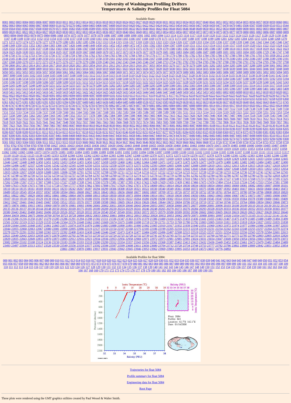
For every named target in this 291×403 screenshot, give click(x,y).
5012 (59, 68)
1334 (206, 42)
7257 (5, 115)
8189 (206, 128)
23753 (202, 245)
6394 (65, 102)
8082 (179, 125)
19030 (178, 195)
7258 (12, 115)
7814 (232, 122)
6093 (65, 95)
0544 (286, 25)
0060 (279, 22)
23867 (72, 249)
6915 (219, 105)
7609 (246, 118)
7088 (166, 108)
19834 (260, 202)
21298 (88, 218)
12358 (63, 155)
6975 (39, 108)
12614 (243, 165)
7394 (125, 115)
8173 (125, 128)
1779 (172, 55)
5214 (99, 82)
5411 (12, 92)
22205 (170, 228)
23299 (104, 242)
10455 (152, 145)
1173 (178, 38)
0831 (72, 32)
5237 (246, 82)
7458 (219, 115)
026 (140, 260)
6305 (112, 98)
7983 (52, 125)
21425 (178, 218)
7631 (32, 122)
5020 (112, 68)
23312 (113, 242)
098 (228, 263)
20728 (72, 215)
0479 (232, 25)
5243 (286, 82)
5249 (39, 85)
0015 (92, 22)
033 (176, 260)
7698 (172, 122)
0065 (25, 25)
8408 (72, 135)
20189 (96, 208)
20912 (129, 215)
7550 (12, 118)
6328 (166, 98)
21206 (15, 218)
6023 (12, 95)
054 (286, 260)
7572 (92, 118)
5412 (19, 92)
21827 (260, 222)
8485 (219, 135)
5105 (52, 75)
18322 (145, 188)
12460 (121, 162)
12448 (23, 162)
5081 (192, 72)
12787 (235, 175)
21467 (227, 218)
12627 (64, 168)
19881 (23, 205)
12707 (96, 172)
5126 (178, 75)
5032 (186, 68)
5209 (65, 82)
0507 (252, 25)
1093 (154, 35)
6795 (105, 105)
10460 (177, 145)
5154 (25, 78)
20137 (23, 208)
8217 (79, 132)
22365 (47, 232)
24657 (211, 249)
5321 (12, 88)
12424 (211, 158)
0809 (5, 32)
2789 (232, 62)
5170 (132, 78)
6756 (72, 105)
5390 (206, 88)
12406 (80, 158)
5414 (32, 92)
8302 (199, 132)
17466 (194, 182)
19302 (170, 198)
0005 (32, 22)
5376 (132, 88)
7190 (172, 112)
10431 (62, 145)
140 (155, 267)
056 (10, 263)
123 (72, 267)
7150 (286, 108)
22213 (186, 228)
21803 (202, 222)
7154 (25, 112)
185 (179, 270)
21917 (170, 225)
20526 (64, 212)
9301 (5, 142)
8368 (219, 132)
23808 (243, 245)
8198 (246, 128)
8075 (166, 125)
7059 (65, 108)
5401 (266, 88)
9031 (112, 138)
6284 (52, 98)
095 (213, 263)
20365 (276, 208)
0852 (152, 32)
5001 (272, 65)
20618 (227, 212)
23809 (251, 245)
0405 (92, 25)
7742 (199, 122)
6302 (92, 98)
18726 (178, 192)
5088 (239, 72)
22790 (251, 235)
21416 (170, 218)
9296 (279, 138)
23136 (47, 242)
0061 (286, 22)
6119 (152, 95)
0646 (186, 28)
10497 (275, 145)
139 (150, 267)
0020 (119, 22)
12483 (251, 162)
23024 (194, 239)
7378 (92, 115)
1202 (231, 38)
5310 (239, 85)
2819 (65, 65)
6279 (19, 98)
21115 (260, 215)
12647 (227, 168)
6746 (5, 105)
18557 (39, 192)
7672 (139, 122)
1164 (118, 38)
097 (223, 263)
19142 (55, 198)
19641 (153, 202)
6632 (199, 102)
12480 (227, 162)
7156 (39, 112)
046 (244, 260)
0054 (239, 22)
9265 (219, 138)
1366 (59, 45)
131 (108, 267)
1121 (219, 35)
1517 (232, 45)
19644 (162, 202)
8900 (72, 138)
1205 (251, 38)
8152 (59, 128)
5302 (186, 85)
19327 (194, 198)
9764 (27, 145)
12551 (96, 165)
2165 (139, 58)
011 (62, 260)
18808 (268, 192)
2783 (192, 62)
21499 (284, 218)
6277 (5, 98)
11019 (227, 148)
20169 (72, 208)
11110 (254, 152)
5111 (86, 75)
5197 (19, 82)
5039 (232, 68)
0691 (252, 28)
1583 (192, 48)
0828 (52, 32)
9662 (192, 142)
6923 (272, 105)
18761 (219, 192)
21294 (80, 218)
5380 (152, 88)
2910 (99, 65)
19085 (268, 195)
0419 (125, 25)
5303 (192, 85)
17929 (121, 185)
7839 (252, 122)
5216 (112, 82)
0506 (246, 25)
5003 (286, 65)
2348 (159, 62)
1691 (226, 52)
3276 (172, 65)
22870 (47, 239)
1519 (246, 45)
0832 (79, 32)
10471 (218, 145)
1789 (239, 55)
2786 (212, 62)
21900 (137, 225)
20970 (186, 215)
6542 (159, 102)
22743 (162, 235)
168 (91, 270)
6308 (132, 98)
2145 (12, 58)
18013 (162, 185)
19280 (145, 198)
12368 (136, 155)
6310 (145, 98)
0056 (252, 22)
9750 (246, 142)
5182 (212, 78)
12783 (202, 175)
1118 (199, 35)
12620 (6, 168)
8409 (79, 135)
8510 (272, 135)
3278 (186, 65)
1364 (45, 45)
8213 (52, 132)
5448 (172, 92)
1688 (212, 52)
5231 (206, 82)
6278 (12, 98)
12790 (251, 175)
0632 (132, 28)
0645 (179, 28)
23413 (186, 242)
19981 (72, 205)
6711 (279, 102)
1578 (159, 48)
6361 (5, 102)
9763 (20, 145)
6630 (186, 102)
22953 (113, 239)
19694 (178, 202)
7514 (246, 115)
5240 (266, 82)
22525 (202, 232)
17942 (129, 185)
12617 (268, 165)
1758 (65, 55)
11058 (283, 148)
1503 (159, 45)
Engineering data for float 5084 (145, 382)
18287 (88, 188)
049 (260, 260)
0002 (12, 22)
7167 (99, 112)
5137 (245, 75)
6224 (225, 95)
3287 (246, 65)
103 (254, 263)
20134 (284, 205)
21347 (121, 218)
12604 (162, 165)
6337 (199, 98)
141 (160, 267)
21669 (104, 222)
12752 (47, 175)
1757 (59, 55)
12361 (79, 155)
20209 (104, 208)
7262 (32, 115)
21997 (276, 225)
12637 (145, 168)
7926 (19, 125)
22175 (137, 228)
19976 (64, 205)
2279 (85, 62)
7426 (192, 115)
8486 (226, 135)
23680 (153, 245)
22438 (88, 232)
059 (26, 263)
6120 (159, 95)
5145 (12, 78)
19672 (170, 202)
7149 (279, 108)
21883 (104, 225)
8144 (25, 128)
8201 (266, 128)
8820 (25, 138)
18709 (162, 192)
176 (132, 270)
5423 (92, 92)
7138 (252, 108)
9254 (186, 138)
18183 (47, 188)
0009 (52, 22)
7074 (92, 108)
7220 (232, 112)
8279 (172, 132)
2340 (105, 62)
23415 (194, 242)
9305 (32, 142)
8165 (92, 128)
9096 (152, 138)
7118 (239, 108)
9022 (105, 138)
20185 (88, 208)
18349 (170, 188)
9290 (252, 138)
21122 (268, 215)
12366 (120, 155)
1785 (212, 55)
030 (161, 260)
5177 (179, 78)
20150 (55, 208)
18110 (6, 188)
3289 (259, 65)
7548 (5, 118)
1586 (212, 48)
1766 (119, 55)
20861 (113, 215)
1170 (158, 38)
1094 (160, 35)
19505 (55, 202)
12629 (80, 168)
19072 (243, 195)
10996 (138, 148)
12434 (268, 158)
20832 (88, 215)
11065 (21, 152)
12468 (153, 162)
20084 (202, 205)
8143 (19, 128)
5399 (252, 88)
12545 (72, 165)
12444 (276, 158)
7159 (59, 112)
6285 (59, 98)
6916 (226, 105)
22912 (72, 239)
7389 (119, 115)
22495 (153, 232)
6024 (19, 95)
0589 (92, 28)
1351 (25, 45)
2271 (32, 62)
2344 (132, 62)
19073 (251, 195)
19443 (31, 202)
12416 (153, 158)
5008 (32, 68)
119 (51, 267)
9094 (139, 138)
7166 (92, 112)
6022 (5, 95)
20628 (268, 212)
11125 (31, 155)
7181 (112, 112)
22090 (64, 228)
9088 (119, 138)
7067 (79, 108)
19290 (153, 198)
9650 (152, 142)
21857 (39, 225)
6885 (179, 105)
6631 (192, 102)
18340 (161, 188)
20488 (31, 212)
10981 (24, 148)
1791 (252, 55)
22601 (276, 232)
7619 (12, 122)
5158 (52, 78)
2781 (179, 62)
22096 (80, 228)
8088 (199, 125)
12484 (260, 162)
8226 (99, 132)
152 (217, 267)
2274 (52, 62)
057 (15, 263)
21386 (153, 218)
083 (150, 263)
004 (26, 260)
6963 (5, 108)
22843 (23, 239)
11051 (243, 148)
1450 (99, 45)
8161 (65, 128)
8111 (219, 125)
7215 (212, 112)
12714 (137, 172)
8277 (166, 132)
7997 (59, 125)
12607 (186, 165)
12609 (202, 165)
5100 (19, 75)
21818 (243, 222)
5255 (72, 85)
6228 (252, 95)
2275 (59, 62)
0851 (145, 32)
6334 (179, 98)
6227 (246, 95)
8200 (259, 128)
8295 (192, 132)
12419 (178, 158)
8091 (206, 125)
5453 (206, 92)
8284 (186, 132)
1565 (72, 48)
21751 (162, 222)
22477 (137, 232)
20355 (260, 208)
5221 (139, 82)
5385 (179, 88)
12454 (72, 162)
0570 (52, 28)
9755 (266, 142)
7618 (5, 122)
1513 (206, 45)
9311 (45, 142)
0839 (119, 32)
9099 (159, 138)
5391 (212, 88)
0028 (145, 22)
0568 (39, 28)
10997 (146, 148)
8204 (279, 128)
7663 (105, 122)
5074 (145, 72)
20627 (260, 212)
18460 (268, 188)
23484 (276, 242)
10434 (79, 145)
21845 (23, 225)
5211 (78, 82)
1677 (145, 52)
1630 (25, 52)
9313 (59, 142)
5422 (85, 92)
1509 (179, 45)
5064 (85, 72)
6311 (152, 98)
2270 (25, 62)
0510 (272, 25)
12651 (260, 168)
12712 (129, 172)
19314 (178, 198)
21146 (6, 218)
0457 (199, 25)
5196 (12, 82)
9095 (145, 138)
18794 (251, 192)
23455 (235, 242)
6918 (239, 105)
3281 (206, 65)
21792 (194, 222)
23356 (145, 242)
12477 (202, 162)
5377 (139, 88)
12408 (96, 158)
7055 (59, 108)
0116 (59, 25)
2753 (166, 62)
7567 (72, 118)
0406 (99, 25)
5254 (65, 85)
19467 (47, 202)
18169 (39, 188)
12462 (137, 162)
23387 (170, 242)
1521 (259, 45)
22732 (137, 235)
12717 (153, 172)
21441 (202, 218)
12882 (121, 178)
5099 (12, 75)
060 (31, 263)
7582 (119, 118)
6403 (99, 102)
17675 (31, 185)
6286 (65, 98)
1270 (284, 38)
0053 (232, 22)
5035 (206, 68)
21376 (137, 218)
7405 (152, 115)
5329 (65, 88)
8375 (246, 132)
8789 (5, 138)
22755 (194, 235)
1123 (232, 35)
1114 (173, 35)
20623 (251, 212)
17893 (96, 185)
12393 (15, 158)
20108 (235, 205)
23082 (6, 242)
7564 (65, 118)
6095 (79, 95)
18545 (23, 192)
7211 (185, 112)
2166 (145, 58)
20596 (194, 212)
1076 (80, 35)
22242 (227, 228)
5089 (246, 72)
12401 (55, 158)
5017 (92, 68)
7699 (179, 122)
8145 (32, 128)
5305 (206, 85)
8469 (159, 135)
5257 (79, 85)
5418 (59, 92)
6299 (72, 98)
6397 (79, 102)
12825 (47, 178)
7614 (279, 118)
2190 (279, 58)
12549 (80, 165)
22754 (186, 235)
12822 (23, 178)
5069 (119, 72)
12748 (15, 175)
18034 (194, 185)
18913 (96, 195)
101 (244, 263)
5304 (199, 85)
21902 (145, 225)
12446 (6, 162)
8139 (5, 128)
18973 (129, 195)
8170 (112, 128)
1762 (92, 55)
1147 (7, 38)
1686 (199, 52)
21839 (6, 225)
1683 (179, 52)
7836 (246, 122)
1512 (199, 45)
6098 (99, 95)
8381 (266, 132)
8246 (125, 132)
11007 (178, 148)
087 (171, 263)
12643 (194, 168)
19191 (96, 198)
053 (280, 260)
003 (21, 260)
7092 (186, 108)
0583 (79, 28)
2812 (19, 65)
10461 (185, 145)
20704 (56, 215)
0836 (105, 32)
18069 (235, 185)
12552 (104, 165)
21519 (23, 222)
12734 (235, 172)
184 (174, 270)
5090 (252, 72)
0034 (186, 22)
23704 (162, 245)
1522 (266, 45)
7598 (186, 118)
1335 (212, 42)
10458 (169, 145)
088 (176, 263)
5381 (159, 88)
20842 (105, 215)
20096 (219, 205)
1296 (92, 42)
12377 (202, 155)
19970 (56, 205)
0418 (119, 25)
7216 (219, 112)
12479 (219, 162)
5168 (119, 78)
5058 (52, 72)
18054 (211, 185)
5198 (25, 82)
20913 (137, 215)
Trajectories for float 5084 (145, 369)
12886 (153, 178)
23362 (153, 242)
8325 (206, 132)
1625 (12, 52)
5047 (272, 68)
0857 (186, 32)
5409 (286, 88)
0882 (259, 32)
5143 (285, 75)
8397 (52, 135)
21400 (161, 218)
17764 (64, 185)
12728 (202, 172)
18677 (137, 192)
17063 (194, 178)
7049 (52, 108)
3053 (152, 65)
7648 (65, 122)
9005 (79, 138)
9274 (232, 138)
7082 (132, 108)
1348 (5, 45)
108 (280, 263)
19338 (202, 198)
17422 (145, 182)
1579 (166, 48)
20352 (251, 208)
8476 (179, 135)
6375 (19, 102)
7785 (212, 122)
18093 (260, 185)
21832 (268, 222)
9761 (7, 145)
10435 (87, 145)
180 (153, 270)
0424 (159, 25)
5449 (179, 92)
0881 (252, 32)
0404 (85, 25)
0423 (152, 25)
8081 (172, 125)
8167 (105, 128)
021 (114, 260)
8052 (132, 125)
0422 (145, 25)
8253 (145, 132)
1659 (79, 52)
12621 (15, 168)
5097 (6, 75)
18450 (259, 188)
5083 (206, 72)
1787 (226, 55)
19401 (276, 198)
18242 (72, 188)
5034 (199, 68)
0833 (85, 32)
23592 (96, 245)
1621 (272, 48)
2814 (32, 65)
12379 (218, 155)
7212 (192, 112)
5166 (105, 78)
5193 (279, 78)
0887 (272, 32)
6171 (165, 95)
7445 (206, 115)
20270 (170, 208)
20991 (211, 215)
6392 (52, 102)
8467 (152, 135)
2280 (92, 62)
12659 (39, 172)
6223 (219, 95)
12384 (259, 155)
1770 (145, 55)
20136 (15, 208)
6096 (86, 95)
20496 (47, 212)
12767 (96, 175)
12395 (23, 158)
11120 (15, 155)
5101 (26, 75)
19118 (23, 198)
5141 (272, 75)
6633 (206, 102)
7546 (279, 115)
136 (134, 267)
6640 (246, 102)
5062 (72, 72)
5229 (192, 82)
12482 (243, 162)
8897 (52, 138)
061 (36, 263)
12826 (55, 178)
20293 (202, 208)
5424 (99, 92)
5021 (119, 68)
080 (135, 263)
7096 (199, 108)
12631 (96, 168)
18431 (251, 188)
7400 (139, 115)
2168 (159, 58)
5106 (59, 75)
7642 (52, 122)
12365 (112, 155)
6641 (252, 102)
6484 (119, 102)
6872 (119, 105)
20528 (80, 212)
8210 (32, 132)
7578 (112, 118)
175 (127, 270)
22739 (145, 235)
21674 (113, 222)
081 (140, 263)
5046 (266, 68)
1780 (179, 55)
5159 (59, 78)
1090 (134, 35)
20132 (276, 205)
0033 (179, 22)
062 (41, 263)
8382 (272, 132)
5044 (252, 68)
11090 (110, 152)
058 (21, 263)
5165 (99, 78)
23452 (227, 242)
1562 (52, 48)
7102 (212, 108)
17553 (260, 182)
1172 (171, 38)
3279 (192, 65)
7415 (172, 115)
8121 (232, 125)
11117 (285, 152)
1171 (164, 38)
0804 (272, 28)
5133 (218, 75)
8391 (19, 135)
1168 (145, 38)
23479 (260, 242)
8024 (99, 125)
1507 (172, 45)
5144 (5, 78)
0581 (65, 28)
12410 (113, 158)
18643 (104, 192)
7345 (59, 115)
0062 (5, 25)
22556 (243, 232)
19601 (113, 202)
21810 (219, 222)
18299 (104, 188)
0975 (40, 35)
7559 (52, 118)
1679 (159, 52)
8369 (226, 132)
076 (114, 263)
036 (192, 260)
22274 (284, 228)
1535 (25, 48)
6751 (39, 105)
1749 (5, 55)
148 (197, 267)
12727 (194, 172)
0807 (286, 28)
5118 (125, 75)
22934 (96, 239)
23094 (15, 242)
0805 (279, 28)
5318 (279, 85)
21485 (251, 218)
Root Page (145, 388)
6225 (232, 95)
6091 (52, 95)
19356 (227, 198)
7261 (25, 115)
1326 (179, 42)
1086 (107, 35)
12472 (170, 162)
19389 (259, 198)
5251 (52, 85)
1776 (152, 55)
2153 (65, 58)
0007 (45, 22)
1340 (246, 42)
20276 (186, 208)
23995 (178, 249)
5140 (265, 75)
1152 (40, 38)
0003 (19, 22)
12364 (104, 155)
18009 (153, 185)
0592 (105, 28)
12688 (47, 172)
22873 (55, 239)
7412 (166, 115)
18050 (202, 185)
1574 (132, 48)
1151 (33, 38)
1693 (239, 52)
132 (114, 267)
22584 (268, 232)
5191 (266, 78)
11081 (62, 152)
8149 (45, 128)
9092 (132, 138)
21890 (121, 225)
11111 (262, 152)
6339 (212, 98)
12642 (186, 168)
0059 (272, 22)
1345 (272, 42)
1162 (105, 38)
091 (192, 263)
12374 (185, 155)
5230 (199, 82)
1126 (251, 35)
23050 (235, 239)
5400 (259, 88)
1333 (199, 42)
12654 (284, 168)
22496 (162, 232)
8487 (232, 135)
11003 (170, 148)
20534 (96, 212)
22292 (31, 232)
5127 (185, 75)
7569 (85, 118)
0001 (5, 22)
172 (111, 270)
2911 (105, 65)
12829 (80, 178)
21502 (15, 222)
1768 (132, 55)
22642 (23, 235)
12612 (227, 165)
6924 (279, 105)
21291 (72, 218)
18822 (15, 195)
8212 (45, 132)
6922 (266, 105)
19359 (235, 198)
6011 (252, 92)
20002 (105, 205)
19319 (186, 198)
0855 (172, 32)
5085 (219, 72)
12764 (88, 175)
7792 (219, 122)
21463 (219, 218)
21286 (64, 218)
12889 (170, 178)
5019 (105, 68)
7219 (226, 112)
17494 (219, 182)
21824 (251, 222)
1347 (286, 42)
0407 (105, 25)
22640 (15, 235)
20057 (162, 205)
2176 (212, 58)
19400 (268, 198)
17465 (186, 182)
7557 (39, 118)
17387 (121, 182)
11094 (142, 152)
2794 (259, 62)
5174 (159, 78)
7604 (219, 118)
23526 (47, 245)
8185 (192, 128)
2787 (219, 62)
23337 (129, 242)
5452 (199, 92)
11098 (166, 152)
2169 (166, 58)
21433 (186, 218)
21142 (284, 215)
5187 (239, 78)
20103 (227, 205)
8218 (85, 132)
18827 (23, 195)
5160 (65, 78)
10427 (54, 145)
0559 (5, 28)
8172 (119, 128)
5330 (72, 88)
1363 (39, 45)
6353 (239, 98)
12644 (202, 168)
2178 (219, 58)
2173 (192, 58)
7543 (272, 115)
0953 (27, 35)
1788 (232, 55)
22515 (186, 232)
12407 (88, 158)
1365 (52, 45)
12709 (113, 172)
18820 (284, 192)
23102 (23, 242)
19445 (39, 202)
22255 (251, 228)
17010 (186, 178)
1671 (112, 52)
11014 (203, 148)
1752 (25, 55)
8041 (119, 125)
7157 (45, 112)
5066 (99, 72)
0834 (92, 32)
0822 (25, 32)
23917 (96, 249)
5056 (39, 72)
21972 (227, 225)
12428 (227, 158)
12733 (227, 172)
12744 (276, 172)
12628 (72, 168)
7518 (252, 115)
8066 (152, 125)
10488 (242, 145)
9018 (99, 138)
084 (156, 263)
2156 (85, 58)
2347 (152, 62)
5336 (105, 88)
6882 (159, 105)
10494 (258, 145)
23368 (162, 242)
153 (223, 267)
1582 (186, 48)
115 (31, 267)
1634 (52, 52)
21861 (47, 225)
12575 (137, 165)
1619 (266, 48)
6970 (25, 108)
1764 (105, 55)
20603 (211, 212)
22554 (227, 232)
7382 (105, 115)
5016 (85, 68)
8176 (145, 128)
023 (124, 260)
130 (103, 267)
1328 (192, 42)
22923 (88, 239)
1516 (226, 45)
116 (36, 267)
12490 (284, 162)
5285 (132, 85)
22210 (178, 228)
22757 (202, 235)
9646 (145, 142)
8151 (52, 128)
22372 (55, 232)
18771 (235, 192)
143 (171, 267)
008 (47, 260)
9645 (139, 142)
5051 (12, 72)
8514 (286, 135)
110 (6, 267)
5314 (252, 85)
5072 (132, 72)
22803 (260, 235)
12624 (39, 168)
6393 (59, 102)
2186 (252, 58)
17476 (211, 182)
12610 (211, 165)
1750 (12, 55)
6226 (239, 95)
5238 (252, 82)
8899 (65, 138)
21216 (23, 218)
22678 (55, 235)
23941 (113, 249)
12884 (137, 178)
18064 (219, 185)
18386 (210, 188)
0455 (186, 25)
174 (122, 270)
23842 (260, 245)
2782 (186, 62)
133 (119, 267)
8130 (272, 125)
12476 (194, 162)
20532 (88, 212)
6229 (259, 95)
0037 (199, 22)
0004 (25, 22)
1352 (32, 45)
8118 (225, 125)
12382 (243, 155)
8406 (65, 135)
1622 (279, 48)
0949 (20, 35)
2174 (199, 58)
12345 (47, 155)
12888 (162, 178)
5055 (32, 72)
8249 (132, 132)
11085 (86, 152)
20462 (23, 212)
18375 (202, 188)
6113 (132, 95)
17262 (6, 182)
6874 (132, 105)
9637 (125, 142)
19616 (137, 202)
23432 (202, 242)
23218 (88, 242)
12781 (186, 175)
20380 (6, 212)
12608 (194, 165)
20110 (251, 205)
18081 (243, 185)
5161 (72, 78)
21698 (137, 222)
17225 (284, 178)
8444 (105, 135)
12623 (31, 168)
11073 (37, 152)
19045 (186, 195)
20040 (129, 205)
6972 (32, 108)
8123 (239, 125)
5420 (72, 92)
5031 (179, 68)
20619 (235, 212)
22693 (64, 235)
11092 (126, 152)
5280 (99, 85)
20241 (137, 208)
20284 (194, 208)
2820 (72, 65)
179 (148, 270)
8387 (5, 135)
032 (171, 260)
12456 (88, 162)
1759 (72, 55)
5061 (65, 72)
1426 (72, 45)
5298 (159, 85)
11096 (150, 152)
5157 (45, 78)
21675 (121, 222)
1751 (19, 55)
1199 (210, 38)
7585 (125, 118)
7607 (239, 118)
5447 (166, 92)
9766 (40, 145)
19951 (39, 205)
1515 (219, 45)
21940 (194, 225)
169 (96, 270)
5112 (92, 75)
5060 (59, 72)
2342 (119, 62)
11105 (222, 152)
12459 (113, 162)
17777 (72, 185)
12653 (276, 168)
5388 (192, 88)
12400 (47, 158)
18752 (202, 192)
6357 (266, 98)
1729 (266, 52)
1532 (12, 48)
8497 (246, 135)
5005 (12, 68)
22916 (80, 239)
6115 (139, 95)
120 (56, 267)
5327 (52, 88)
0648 (192, 28)
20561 (129, 212)
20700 (48, 215)
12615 (251, 165)
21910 (162, 225)
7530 (259, 115)
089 (182, 263)
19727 (211, 202)
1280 (65, 42)
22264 (268, 228)
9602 (92, 142)
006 (36, 260)
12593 (153, 165)
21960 (211, 225)
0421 (139, 25)
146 (186, 267)
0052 (226, 22)
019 (104, 260)
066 (62, 263)
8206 (5, 132)
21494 (276, 218)
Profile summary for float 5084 (145, 376)
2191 (286, 58)
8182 (172, 128)
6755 (65, 105)
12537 (31, 165)
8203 (272, 128)
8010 (86, 125)
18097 (268, 185)
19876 (15, 205)
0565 (19, 28)
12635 (129, 168)
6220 (205, 95)
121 (62, 267)
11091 (118, 152)
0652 (219, 28)
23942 (121, 249)
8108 (212, 125)
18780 (243, 192)
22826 (284, 235)
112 (16, 267)
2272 (39, 62)
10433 (71, 145)
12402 (64, 158)
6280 (25, 98)
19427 (15, 202)
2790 (239, 62)
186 (184, 270)
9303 (19, 142)
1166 (132, 38)
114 (26, 267)
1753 (32, 55)
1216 (264, 38)
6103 (126, 95)
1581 (179, 48)
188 (195, 270)
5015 (79, 68)
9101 (166, 138)
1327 (186, 42)
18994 (137, 195)
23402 (178, 242)
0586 (85, 28)
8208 (19, 132)
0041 (212, 22)
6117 (145, 95)
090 (187, 263)
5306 (212, 85)
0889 (286, 32)
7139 (259, 108)
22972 (153, 239)
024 (130, 260)
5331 (79, 88)
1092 (147, 35)
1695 (252, 52)
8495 (239, 135)
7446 (212, 115)
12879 (96, 178)
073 (99, 263)
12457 (96, 162)
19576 (80, 202)
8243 (119, 132)
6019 (272, 92)
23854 (284, 245)
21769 (178, 222)
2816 (45, 65)
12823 (31, 178)
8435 (92, 135)
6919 (246, 105)
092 (197, 263)
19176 (80, 198)
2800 (12, 65)
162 (269, 267)
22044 (6, 228)
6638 (232, 102)
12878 (88, 178)
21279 (47, 218)
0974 (33, 35)
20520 (55, 212)
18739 (194, 192)
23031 (202, 239)
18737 (186, 192)
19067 (235, 195)
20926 (154, 215)
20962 (178, 215)
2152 (59, 58)
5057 (45, 72)
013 (73, 260)
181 (158, 270)
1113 (167, 35)
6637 (226, 102)
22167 (121, 228)
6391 (45, 102)
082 (145, 263)
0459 (212, 25)
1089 (127, 35)
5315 (259, 85)
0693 (266, 28)
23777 (211, 245)
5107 (66, 75)
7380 (99, 115)
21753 (170, 222)
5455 (212, 92)
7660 (92, 122)
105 (265, 263)
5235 (232, 82)
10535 (7, 148)
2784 (199, 62)
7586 (132, 118)
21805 (211, 222)
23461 (243, 242)
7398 (132, 115)
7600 (199, 118)
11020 (235, 148)
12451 (47, 162)
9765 (34, 145)
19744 (219, 202)
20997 (219, 215)
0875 (219, 32)
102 (249, 263)
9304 (25, 142)
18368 (186, 188)
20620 (243, 212)
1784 (206, 55)
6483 (112, 102)
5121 (145, 75)
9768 (47, 145)
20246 (145, 208)
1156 (66, 38)
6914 (212, 105)
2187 (259, 58)
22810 (276, 235)
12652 (268, 168)
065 (57, 263)
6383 (39, 102)
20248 (153, 208)
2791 (246, 62)
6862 (112, 105)
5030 (172, 68)
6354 (246, 98)
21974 (235, 225)
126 (82, 267)
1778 (166, 55)
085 (161, 263)
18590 (55, 192)
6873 (125, 105)
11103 (206, 152)
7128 (246, 108)
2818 (59, 65)
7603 (212, 118)
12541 (47, 165)
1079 (100, 35)
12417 (162, 158)
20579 (162, 212)
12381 (234, 155)
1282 (79, 42)
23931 (104, 249)
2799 (5, 65)
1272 (12, 42)
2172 (186, 58)
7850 (272, 122)
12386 (275, 155)
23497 (15, 245)
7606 (232, 118)
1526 (5, 48)
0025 (132, 22)
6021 (286, 92)
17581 (276, 182)
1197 (197, 38)
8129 (266, 125)
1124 (238, 35)
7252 (272, 112)
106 (270, 263)
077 (119, 263)
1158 (79, 38)
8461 (139, 135)
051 (270, 260)
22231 (211, 228)
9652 (159, 142)
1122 (225, 35)
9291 (259, 138)
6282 (39, 98)
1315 (119, 42)
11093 (134, 152)
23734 (186, 245)
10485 (234, 145)
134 (124, 267)
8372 (232, 132)
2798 (286, 62)
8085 (186, 125)
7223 (252, 112)
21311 (104, 218)
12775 (145, 175)
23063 (260, 239)
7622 (25, 122)
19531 (72, 202)
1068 (60, 35)
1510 (186, 45)
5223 (152, 82)
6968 (19, 108)
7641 (45, 122)
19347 (219, 198)
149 (202, 267)
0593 (112, 28)
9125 (172, 138)
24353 (186, 249)
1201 (224, 38)
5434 (132, 92)
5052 (19, 72)
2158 (99, 58)
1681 (166, 52)
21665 (96, 222)
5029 (166, 68)
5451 (192, 92)
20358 (268, 208)
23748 (194, 245)
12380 (226, 155)
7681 (152, 122)
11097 (158, 152)
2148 (32, 58)
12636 (137, 168)
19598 (104, 202)
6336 (192, 98)
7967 (39, 125)
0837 (112, 32)
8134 (279, 125)
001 (10, 260)
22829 (6, 239)
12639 (162, 168)
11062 (5, 152)
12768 (104, 175)
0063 (12, 25)
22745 (170, 235)
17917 (113, 185)
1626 (19, 52)
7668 (125, 122)
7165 (85, 112)
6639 (239, 102)
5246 (19, 85)
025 (135, 260)
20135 (6, 208)
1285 (85, 42)
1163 (112, 38)
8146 (39, 128)
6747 (12, 105)
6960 (286, 105)
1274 (25, 42)
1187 (184, 38)
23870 (80, 249)
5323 (25, 88)
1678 (152, 52)
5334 (99, 88)
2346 (145, 62)
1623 (286, 48)
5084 (212, 72)
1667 (85, 52)
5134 (225, 75)
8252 (139, 132)
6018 (266, 92)
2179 (226, 58)
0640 (145, 28)
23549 (64, 245)
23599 (121, 245)
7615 (286, 118)
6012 (259, 92)
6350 (226, 98)
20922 (146, 215)
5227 (179, 82)
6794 (99, 105)
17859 (80, 185)
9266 (226, 138)
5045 (259, 68)
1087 (114, 35)
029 (156, 260)
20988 (203, 215)
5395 (226, 88)
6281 (32, 98)
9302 (12, 142)
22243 (235, 228)
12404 (72, 158)
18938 (121, 195)
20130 (268, 205)
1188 (191, 38)
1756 (52, 55)
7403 (145, 115)
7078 (106, 108)
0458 (206, 25)
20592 (186, 212)
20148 (47, 208)
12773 (129, 175)
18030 (186, 185)
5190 (259, 78)
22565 (251, 232)
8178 (152, 128)
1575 (139, 48)
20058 (170, 205)
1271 (5, 42)
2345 (139, 62)
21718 (145, 222)
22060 (23, 228)
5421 (79, 92)
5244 (5, 85)
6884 (172, 105)
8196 (232, 128)
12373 (177, 155)
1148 (13, 38)
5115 (112, 75)
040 (213, 260)
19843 (268, 202)
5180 (199, 78)
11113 (277, 152)
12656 (15, 172)
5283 (119, 85)
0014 (85, 22)
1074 (67, 35)
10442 (120, 145)
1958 (272, 55)
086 (166, 263)
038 (202, 260)
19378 (251, 198)
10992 (113, 148)
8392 (25, 135)
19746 (227, 202)
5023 (125, 68)
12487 (276, 162)
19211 (112, 198)
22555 (235, 232)
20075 (186, 205)
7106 (219, 108)
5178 (186, 78)
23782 (219, 245)
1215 (257, 38)
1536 (32, 48)
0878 (239, 32)
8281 (179, 132)
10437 (103, 145)
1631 (32, 52)
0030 (159, 22)
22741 (153, 235)
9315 (65, 142)
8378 (252, 132)
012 (67, 260)
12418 (170, 158)
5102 (32, 75)
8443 (99, 135)
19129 (39, 198)
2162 (119, 58)
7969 (45, 125)
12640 (170, 168)
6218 (192, 95)
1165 (125, 38)
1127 (258, 35)
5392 (219, 88)
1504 (166, 45)
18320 (129, 188)
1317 (132, 42)
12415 (145, 158)
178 (143, 270)
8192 (212, 128)
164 (280, 267)
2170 (172, 58)
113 (21, 267)
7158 (52, 112)
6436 (105, 102)
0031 (166, 22)
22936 (104, 239)
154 (228, 267)
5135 (232, 75)
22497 (170, 232)
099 (234, 263)
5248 (32, 85)
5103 (39, 75)
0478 (226, 25)
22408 (72, 232)
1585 (206, 48)
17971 (137, 185)
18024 (178, 185)
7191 (179, 112)
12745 (284, 172)
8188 (199, 128)
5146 (19, 78)
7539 (266, 115)
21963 (219, 225)
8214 (59, 132)
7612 (266, 118)
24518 (194, 249)
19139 (47, 198)
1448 (85, 45)
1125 (245, 35)
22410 (80, 232)
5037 (219, 68)
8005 (65, 125)
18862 (64, 195)
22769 (219, 235)
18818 (276, 192)
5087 (232, 72)
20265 (162, 208)
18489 (6, 192)
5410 (5, 92)
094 (208, 263)
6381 (25, 102)
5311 (246, 85)
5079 (179, 72)
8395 (45, 135)
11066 (29, 152)
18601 (72, 192)
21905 (153, 225)
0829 (59, 32)
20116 (259, 205)
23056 (251, 239)
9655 (166, 142)
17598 (284, 182)
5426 (112, 92)
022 (119, 260)
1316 (125, 42)
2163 (125, 58)
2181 (239, 58)
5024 (132, 68)
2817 (52, 65)
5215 (105, 82)
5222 (145, 82)
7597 (179, 118)
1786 (219, 55)
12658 (31, 172)
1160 (92, 38)
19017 (162, 195)
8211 (38, 132)
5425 (105, 92)
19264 (137, 198)
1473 (139, 45)
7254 (286, 112)
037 (197, 260)
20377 (284, 208)
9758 (279, 142)
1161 (99, 38)
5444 (145, 92)
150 (207, 267)
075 (109, 263)
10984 (48, 148)
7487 (232, 115)
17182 (268, 178)
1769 (139, 55)
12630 (88, 168)
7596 (172, 118)
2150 (45, 58)
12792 (268, 175)
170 (101, 270)
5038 (226, 68)
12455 (80, 162)
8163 (79, 128)
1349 (12, 45)
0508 (259, 25)
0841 (132, 32)
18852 (47, 195)
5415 (39, 92)
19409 (284, 198)
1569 (99, 48)
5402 (272, 88)
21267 (39, 218)
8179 (159, 128)
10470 (209, 145)
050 (265, 260)
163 (275, 267)
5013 (65, 68)
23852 (276, 245)
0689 (239, 28)
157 (243, 267)
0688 (232, 28)
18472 (284, 188)
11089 (102, 152)
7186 (145, 112)
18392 (227, 188)
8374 (239, 132)
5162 (79, 78)
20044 (145, 205)
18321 (137, 188)
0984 (47, 35)
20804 (80, 215)
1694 (246, 52)
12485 (268, 162)
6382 (32, 102)
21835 (276, 222)
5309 (232, 85)
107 (275, 263)
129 (98, 267)
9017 (92, 138)
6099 (106, 95)
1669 (99, 52)
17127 (227, 178)
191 (210, 270)
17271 (31, 182)
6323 (159, 98)
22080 (47, 228)
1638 (72, 52)
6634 (212, 102)
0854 (166, 32)
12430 (243, 158)
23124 (39, 242)
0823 (32, 32)
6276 (286, 95)
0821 (19, 32)
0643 (166, 28)
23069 (268, 239)
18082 (251, 185)
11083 (70, 152)
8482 (206, 135)
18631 (96, 192)
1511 (192, 45)
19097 (284, 195)
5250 (45, 85)
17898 (104, 185)
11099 (174, 152)
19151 (64, 198)
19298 (161, 198)
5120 (138, 75)
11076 (54, 152)
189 (200, 270)
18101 (284, 185)
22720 (96, 235)
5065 (92, 72)
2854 (92, 65)
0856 (179, 32)
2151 (52, 58)
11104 (214, 152)
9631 (105, 142)
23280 (96, 242)
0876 (226, 32)
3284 (226, 65)
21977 (243, 225)
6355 (252, 98)
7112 (232, 108)
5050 (5, 72)
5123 (158, 75)
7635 (39, 122)
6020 (279, 92)
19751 (235, 202)
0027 (139, 22)
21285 (55, 218)
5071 (125, 72)
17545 (251, 182)
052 (275, 260)
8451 (125, 135)
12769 (113, 175)
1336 (219, 42)
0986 (53, 35)
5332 (85, 88)
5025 (139, 68)
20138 (31, 208)
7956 (32, 125)
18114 (14, 188)
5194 (286, 78)
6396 (72, 102)
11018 (219, 148)
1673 (125, 52)
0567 (32, 28)
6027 (39, 95)
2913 (119, 65)
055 (5, 263)
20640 (284, 212)
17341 (88, 182)
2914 (125, 65)
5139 (258, 75)
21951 (202, 225)
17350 (96, 182)
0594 (119, 28)
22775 (235, 235)
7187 (152, 112)
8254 (152, 132)
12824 (39, 178)
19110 (15, 198)
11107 (238, 152)
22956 (121, 239)
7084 (146, 108)
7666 (119, 122)
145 (181, 267)
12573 (129, 165)
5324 (32, 88)
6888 (192, 105)
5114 (105, 75)
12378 (210, 155)
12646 (219, 168)
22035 (284, 225)
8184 (186, 128)
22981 (170, 239)
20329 (219, 208)
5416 (45, 92)
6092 (59, 95)
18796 (260, 192)
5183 (219, 78)
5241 (272, 82)
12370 (153, 155)
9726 (219, 142)
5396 (232, 88)
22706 (80, 235)
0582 (72, 28)
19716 (194, 202)
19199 (104, 198)
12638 (153, 168)
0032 (172, 22)
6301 (85, 98)
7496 (239, 115)
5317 (272, 85)
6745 (286, 102)
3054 (159, 65)
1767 (125, 55)
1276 (39, 42)
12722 (162, 172)
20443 (15, 212)
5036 (212, 68)
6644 (272, 102)
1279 (59, 42)
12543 (64, 165)
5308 (226, 85)
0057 (259, 22)
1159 (86, 38)
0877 (232, 32)
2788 (226, 62)
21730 (153, 222)
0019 (112, 22)
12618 (276, 165)
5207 (52, 82)
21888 (113, 225)
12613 (235, 165)
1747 (279, 52)
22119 (88, 228)
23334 (121, 242)
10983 (40, 148)
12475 (186, 162)
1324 (172, 42)
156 (238, 267)
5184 (226, 78)
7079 (112, 108)
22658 (39, 235)
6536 (145, 102)
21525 (31, 222)
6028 (45, 95)
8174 (132, 128)
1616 (246, 48)
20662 (23, 215)
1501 (145, 45)
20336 (235, 208)
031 (166, 260)
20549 (121, 212)
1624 (5, 52)
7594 (159, 118)
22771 (227, 235)
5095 (286, 72)
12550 (88, 165)
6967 (12, 108)
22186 (153, 228)
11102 (198, 152)
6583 (166, 102)
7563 (59, 118)
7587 (139, 118)
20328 (211, 208)
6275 (279, 95)
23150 (55, 242)
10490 (250, 145)
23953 (145, 249)
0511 (279, 25)
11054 (259, 148)
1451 (105, 45)
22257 (260, 228)
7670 (132, 122)
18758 (211, 192)
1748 (286, 52)
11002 (162, 148)
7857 (279, 122)
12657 (23, 172)
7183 (125, 112)
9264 (212, 138)
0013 (79, 22)
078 (124, 263)
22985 (178, 239)
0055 (246, 22)
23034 (211, 239)
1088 (120, 35)
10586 (15, 148)
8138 (286, 125)
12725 (186, 172)
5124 (165, 75)
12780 (178, 175)
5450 (186, 92)
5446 (159, 92)
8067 (159, 125)
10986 (64, 148)
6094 (72, 95)
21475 (235, 218)
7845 (259, 122)
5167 (112, 78)
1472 (132, 45)
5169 (125, 78)
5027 (152, 68)
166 (80, 270)
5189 (252, 78)
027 (145, 260)
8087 (192, 125)
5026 (145, 68)
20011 (113, 205)
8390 (12, 135)
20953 (170, 215)
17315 (55, 182)
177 (137, 270)
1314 (112, 42)
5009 (39, 68)
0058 (266, 22)
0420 (132, 25)
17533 (235, 182)
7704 (192, 122)
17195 (276, 178)
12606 (178, 165)
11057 (275, 148)
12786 (227, 175)
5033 (192, 68)
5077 (166, 72)
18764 (227, 192)
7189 (166, 112)
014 (78, 260)
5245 (12, 85)
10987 (73, 148)
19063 (211, 195)
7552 (19, 118)
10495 (267, 145)
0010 (59, 22)
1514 (212, 45)
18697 (153, 192)
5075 (152, 72)
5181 (206, 78)
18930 (113, 195)
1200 (217, 38)
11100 (183, 152)
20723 (64, 215)
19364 (243, 198)
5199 (32, 82)
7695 (166, 122)
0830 (65, 32)
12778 (162, 175)
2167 (152, 58)
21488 (259, 218)
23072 (284, 239)
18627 (88, 192)
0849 (139, 32)
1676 (139, 52)
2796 (272, 62)
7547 (286, 115)
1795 (266, 55)
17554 (268, 182)
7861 (286, 122)
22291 (23, 232)
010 (57, 260)
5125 (172, 75)
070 (83, 263)
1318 (139, 42)
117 (41, 267)
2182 (246, 58)
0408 (112, 25)
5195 (5, 82)
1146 (284, 35)
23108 (31, 242)
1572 (119, 48)
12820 (6, 178)
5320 (5, 88)
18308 (121, 188)
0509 (266, 25)
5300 (172, 85)
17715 (47, 185)
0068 (45, 25)
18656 (121, 192)
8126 (252, 125)
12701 (80, 172)
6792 (85, 105)
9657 (172, 142)
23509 (23, 245)
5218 (125, 82)
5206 (45, 82)
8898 (59, 138)
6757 (79, 105)
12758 (80, 175)
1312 (99, 42)
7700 (186, 122)
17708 (39, 185)
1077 (87, 35)
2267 (5, 62)
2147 (25, 58)
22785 (243, 235)
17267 (23, 182)
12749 (23, 175)
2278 (79, 62)
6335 (186, 98)
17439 (178, 182)
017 (93, 260)
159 (254, 267)
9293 (266, 138)
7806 (226, 122)
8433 (85, 135)
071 (88, 263)
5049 (286, 68)
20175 (80, 208)
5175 (166, 78)
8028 (106, 125)
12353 (55, 155)
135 (129, 267)
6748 (19, 105)
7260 (19, 115)
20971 (195, 215)
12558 (113, 165)
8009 (79, 125)
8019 (92, 125)
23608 (129, 245)
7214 (206, 112)
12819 (284, 175)
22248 (243, 228)
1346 (279, 42)
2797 (279, 62)
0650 (206, 28)
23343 (137, 242)
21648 (80, 222)
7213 (199, 112)
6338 (206, 98)
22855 (39, 239)
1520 (252, 45)
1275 (32, 42)
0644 (172, 28)
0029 (152, 22)
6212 (185, 95)
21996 (268, 225)
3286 (239, 65)
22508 (178, 232)
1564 (65, 48)
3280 (199, 65)
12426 (219, 158)
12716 (145, 172)
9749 (239, 142)
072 (93, 263)
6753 (52, 105)
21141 (275, 215)
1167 (138, 38)
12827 (64, 178)
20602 (202, 212)
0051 (219, 22)
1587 (219, 48)
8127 (259, 125)
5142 (279, 75)
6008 (239, 92)
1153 (46, 38)
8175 (139, 128)
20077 (194, 205)
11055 (267, 148)
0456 (192, 25)
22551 (219, 232)
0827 (45, 32)
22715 (88, 235)
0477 (219, 25)
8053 (139, 125)
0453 (172, 25)
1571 (112, 48)
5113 (99, 75)
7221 (239, 112)
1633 (45, 52)
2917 (145, 65)
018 (99, 260)
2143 (286, 55)
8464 (145, 135)
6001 (219, 92)
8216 (72, 132)
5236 (239, 82)
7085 (152, 108)
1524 (279, 45)
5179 (192, 78)
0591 (99, 28)
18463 (276, 188)
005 (31, 260)
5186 (232, 78)
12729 (211, 172)
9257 (199, 138)
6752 (45, 105)
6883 (166, 105)
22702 (72, 235)
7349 (65, 115)
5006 (19, 68)
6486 (132, 102)
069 (78, 263)
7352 (72, 115)
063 (47, 263)
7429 (199, 115)
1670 (105, 52)
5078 (172, 72)
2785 (206, 62)
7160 (65, 112)
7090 (179, 108)
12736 (243, 172)
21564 (64, 222)
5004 (5, 68)
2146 (19, 58)
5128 (192, 75)
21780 (186, 222)
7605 (226, 118)
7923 (12, 125)
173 (117, 270)
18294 (96, 188)
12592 (145, 165)
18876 (80, 195)
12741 (260, 172)
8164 (85, 128)
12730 (219, 172)
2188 (266, 58)
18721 (170, 192)
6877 (139, 105)
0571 (59, 28)
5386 (186, 88)
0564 (12, 28)
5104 (46, 75)
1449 (92, 45)
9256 (192, 138)
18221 (55, 188)
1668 (92, 52)
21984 (251, 225)
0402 (79, 25)
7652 (79, 122)
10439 (111, 145)
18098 (276, 185)
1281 (72, 42)
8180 (166, 128)
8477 (186, 135)
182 (163, 270)
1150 (27, 38)
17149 (235, 178)
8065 (146, 125)
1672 (119, 52)
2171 (179, 58)
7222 (246, 112)
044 (234, 260)
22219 (202, 228)
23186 (72, 242)
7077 (99, 108)
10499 (283, 145)
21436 (194, 218)
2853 (85, 65)
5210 (72, 82)
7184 (132, 112)
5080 (186, 72)
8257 (159, 132)
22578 (260, 232)
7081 (126, 108)
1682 (172, 52)
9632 (112, 142)
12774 (137, 175)
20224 (121, 208)
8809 (19, 138)
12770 (121, 175)
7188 (159, 112)
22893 (64, 239)
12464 (145, 162)
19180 (88, 198)
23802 (235, 245)
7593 (152, 118)
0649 (199, 28)
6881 (152, 105)
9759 (286, 142)
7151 (5, 112)
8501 (266, 135)
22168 (129, 228)
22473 (121, 232)
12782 (194, 175)
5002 (279, 65)
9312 (52, 142)
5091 (259, 72)
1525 (286, 45)
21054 (235, 215)
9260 (206, 138)
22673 (47, 235)
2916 (139, 65)
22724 (113, 235)
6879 (145, 105)
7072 (86, 108)
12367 (128, 155)
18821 (6, 195)
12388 (283, 155)
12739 (251, 172)
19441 (23, 202)
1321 (152, 42)
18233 (63, 188)
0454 (179, 25)
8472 (166, 135)
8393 (32, 135)
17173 (260, 178)
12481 (235, 162)
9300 (286, 138)
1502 (152, 45)
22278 (6, 232)
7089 (172, 108)
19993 (80, 205)
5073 (139, 72)
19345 (210, 198)
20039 (121, 205)
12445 (284, 158)
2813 (25, 65)
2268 (12, 62)
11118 (7, 155)
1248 (271, 38)
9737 (225, 142)
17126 (219, 178)
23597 (113, 245)
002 (15, 260)
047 (249, 260)
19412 (6, 202)
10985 (56, 148)
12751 (39, 175)
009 (52, 260)
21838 (284, 222)
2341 (112, 62)
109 (286, 263)
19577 (88, 202)
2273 (45, 62)
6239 (266, 95)
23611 (137, 245)
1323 (166, 42)
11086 (94, 152)
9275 (239, 138)
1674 (132, 52)
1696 (259, 52)
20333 (227, 208)
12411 (121, 158)
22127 (96, 228)
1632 (39, 52)
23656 (145, 245)
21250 (31, 218)
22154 (113, 228)
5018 (99, 68)
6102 (119, 95)
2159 (105, 58)
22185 (145, 228)
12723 (170, 172)
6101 (112, 95)
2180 (232, 58)
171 (106, 270)
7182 (119, 112)
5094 (279, 72)
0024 (125, 22)
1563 (59, 48)
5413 (25, 92)
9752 (252, 142)
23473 (251, 242)
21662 (88, 222)
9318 (72, 142)
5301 (179, 85)
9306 (39, 142)
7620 (19, 122)
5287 (139, 85)
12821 (15, 178)
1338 (232, 42)
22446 (104, 232)
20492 (39, 212)
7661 (99, 122)
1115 (180, 35)
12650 (251, 168)
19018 (170, 195)
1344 (266, 42)
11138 (38, 155)
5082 (199, 72)
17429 (162, 182)
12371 (161, 155)
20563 (137, 212)
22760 (211, 235)
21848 (31, 225)
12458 (104, 162)
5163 (85, 78)
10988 (81, 148)
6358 (272, 98)
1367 (65, 45)
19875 (7, 205)
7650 (72, 122)
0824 (39, 32)
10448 (136, 145)
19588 (96, 202)
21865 (55, 225)
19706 (186, 202)
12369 (145, 155)
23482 (268, 242)
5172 (145, 78)
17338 (80, 182)
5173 (152, 78)
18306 (112, 188)
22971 (145, 239)
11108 (246, 152)
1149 (20, 38)
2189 (272, 58)
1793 (259, 55)
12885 (145, 178)
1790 (246, 55)
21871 (64, 225)
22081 (55, 228)
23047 (219, 239)
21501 (6, 222)
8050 (126, 125)
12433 (260, 158)
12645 (211, 168)
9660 (186, 142)
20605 (219, 212)
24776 (219, 249)
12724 (178, 172)
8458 (132, 135)
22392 (64, 232)
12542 (55, 165)
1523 (272, 45)
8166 (99, 128)
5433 (125, 92)
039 (208, 260)
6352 (232, 98)
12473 (178, 162)
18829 (31, 195)
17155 (243, 178)
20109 (243, 205)
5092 (266, 72)
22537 (211, 232)
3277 (179, 65)
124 (77, 267)
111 (11, 267)
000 (5, 260)
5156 (39, 78)
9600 (85, 142)
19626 (145, 202)
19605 (121, 202)
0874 (212, 32)
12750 (31, 175)
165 (285, 267)
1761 (85, 55)
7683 (159, 122)
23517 (39, 245)
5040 (239, 68)
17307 (39, 182)
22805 (268, 235)
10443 (128, 145)
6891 (206, 105)
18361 (178, 188)
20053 (153, 205)
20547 (113, 212)
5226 (172, 82)
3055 (166, 65)
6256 (272, 95)
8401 (59, 135)
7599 (192, 118)
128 (93, 267)
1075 (73, 35)
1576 (145, 48)
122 (67, 267)
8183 (179, 128)
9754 (259, 142)
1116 (186, 35)
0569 (45, 28)
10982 (32, 148)
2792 (252, 62)
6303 (99, 98)
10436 (95, 145)
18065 (227, 185)
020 (109, 260)
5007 (25, 68)
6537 (152, 102)
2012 (279, 55)
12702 (88, 172)
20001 (96, 205)
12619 (284, 165)
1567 (85, 48)
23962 (153, 249)
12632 (104, 168)
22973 (162, 239)
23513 (31, 245)
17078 (211, 178)
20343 (243, 208)
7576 (105, 118)
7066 (72, 108)
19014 (153, 195)
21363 (129, 218)
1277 (45, 42)
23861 (64, 249)
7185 (139, 112)
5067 (105, 72)
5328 (59, 88)
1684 (186, 52)
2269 (19, 62)
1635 (59, 52)
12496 (15, 165)
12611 (219, 165)
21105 (252, 215)
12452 (55, 162)
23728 (178, 245)
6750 (32, 105)
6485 (125, 102)
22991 (186, 239)
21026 (227, 215)
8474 (172, 135)
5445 (152, 92)
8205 (286, 128)
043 (228, 260)
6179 (179, 95)
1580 (172, 48)
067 (67, 263)
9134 (179, 138)
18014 (170, 185)
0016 (99, 22)
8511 (279, 135)
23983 (170, 249)
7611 (259, 118)
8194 (226, 128)
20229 (129, 208)
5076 (159, 72)
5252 (59, 85)
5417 (52, 92)
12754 (55, 175)
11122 (23, 155)
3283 (219, 65)
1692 (232, 52)
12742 (268, 172)
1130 (278, 35)
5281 (105, 85)
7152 (12, 112)
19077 (260, 195)
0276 (72, 25)
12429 (235, 158)
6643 (266, 102)
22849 (31, 239)
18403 (235, 188)
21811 (227, 222)
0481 (239, 25)
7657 (85, 122)
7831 (239, 122)
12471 (162, 162)
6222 (212, 95)
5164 (92, 78)
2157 (92, 58)
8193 (219, 128)
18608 (80, 192)
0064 (19, 25)
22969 (137, 239)
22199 (162, 228)
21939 (186, 225)
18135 (23, 188)
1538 (45, 48)
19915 (31, 205)
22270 (276, 228)
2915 (132, 65)
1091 (140, 35)
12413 (137, 158)
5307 (219, 85)
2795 (266, 62)
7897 (5, 125)
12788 (243, 175)
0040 (206, 22)
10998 (154, 148)
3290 (266, 65)
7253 (279, 112)
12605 (170, 165)
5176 (172, 78)
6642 (259, 102)
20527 (72, 212)
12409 (104, 158)
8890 (39, 138)
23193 (80, 242)
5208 (59, 82)
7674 (145, 122)
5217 (119, 82)
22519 (194, 232)
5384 (172, 88)
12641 (178, 168)
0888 (279, 32)
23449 (219, 242)
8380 (259, 132)
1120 (212, 35)
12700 (72, 172)
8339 (212, 132)
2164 (132, 58)
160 (259, 267)
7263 (39, 115)
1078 (94, 35)
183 (169, 270)
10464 (201, 145)
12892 (178, 178)
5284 (125, 85)
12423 (202, 158)
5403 (279, 88)
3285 (232, 65)
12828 (72, 178)
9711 (212, 142)
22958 (129, 239)
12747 (6, 175)
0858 (192, 32)
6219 (199, 95)
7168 (105, 112)
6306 (119, 98)
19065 (219, 195)
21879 (88, 225)
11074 (46, 152)
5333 (92, 88)
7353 (79, 115)
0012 (72, 22)
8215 (65, 132)
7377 (85, 115)
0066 (32, 25)
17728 (55, 185)
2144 (5, 58)
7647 (59, 122)
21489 (268, 218)
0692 (259, 28)
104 (260, 263)
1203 (237, 38)
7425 (186, 115)
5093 (272, 72)
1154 (53, 38)
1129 (271, 35)
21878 (80, 225)
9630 (99, 142)
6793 (92, 105)
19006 (145, 195)
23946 (137, 249)
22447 (113, 232)
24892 (227, 249)
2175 (206, 58)
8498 (252, 135)
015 (83, 260)
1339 (239, 42)
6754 (59, 105)
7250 (259, 112)
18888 (88, 195)
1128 (265, 35)
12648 (235, 168)
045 (239, 260)
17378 (104, 182)
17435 (170, 182)
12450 (39, 162)
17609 (6, 185)
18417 (243, 188)
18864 (72, 195)
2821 (79, 65)
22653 (31, 235)
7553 (25, 118)
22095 (72, 228)
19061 (202, 195)
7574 (99, 118)
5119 (132, 75)
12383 (251, 155)
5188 (246, 78)
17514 (227, 182)
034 (182, 260)
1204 (244, 38)
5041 (246, 68)
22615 (284, 232)
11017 (211, 148)
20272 (178, 208)
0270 (65, 25)
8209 (25, 132)
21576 (72, 222)
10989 (89, 148)
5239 (259, 82)
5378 (145, 88)
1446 (79, 45)
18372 (194, 188)
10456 (160, 145)
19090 (276, 195)
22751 (178, 235)
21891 (129, 225)
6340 (219, 98)
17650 (23, 185)
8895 (45, 138)
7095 (192, 108)
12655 (6, 172)
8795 (12, 138)
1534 (19, 48)
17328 (72, 182)
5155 (32, 78)
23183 (64, 242)
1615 (239, 48)
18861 (55, 195)
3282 (212, 65)
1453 (119, 45)
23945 (129, 249)
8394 (39, 135)
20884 (121, 215)
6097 (92, 95)
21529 (39, 222)
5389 (199, 88)
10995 (130, 148)
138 (145, 267)
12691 (55, 172)
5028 (159, 68)
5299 (166, 85)
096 (218, 263)
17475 (202, 182)
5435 (139, 92)
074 (104, 263)
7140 (266, 108)
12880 (104, 178)
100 (239, 263)
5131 (205, 75)
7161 (72, 112)
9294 (272, 138)
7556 (32, 118)
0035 (192, 22)
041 (218, 260)
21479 (243, 218)
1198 (204, 38)
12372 (169, 155)
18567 (47, 192)
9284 (246, 138)
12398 (39, 158)
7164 (79, 112)
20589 (178, 212)
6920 (252, 105)
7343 (52, 115)
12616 (260, 165)
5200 (39, 82)
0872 (199, 32)
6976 (45, 108)
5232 (212, 82)
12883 (129, 178)
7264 (45, 115)
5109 (79, 75)
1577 (152, 48)
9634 (119, 142)
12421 (194, 158)
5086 (226, 72)
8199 (252, 128)
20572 (145, 212)
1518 (239, 45)
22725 (121, 235)
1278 (52, 42)
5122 (152, 75)
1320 (145, 42)
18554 (31, 192)
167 (86, 270)
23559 (80, 245)
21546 (55, 222)
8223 (92, 132)
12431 (251, 158)
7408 (159, 115)
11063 (13, 152)
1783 (199, 55)
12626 (55, 168)
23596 (104, 245)
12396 (31, 158)
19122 (31, 198)
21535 (47, 222)
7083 (139, 108)
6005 (232, 92)
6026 (32, 95)
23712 (170, 245)
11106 (230, 152)
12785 (219, 175)
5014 (72, 68)
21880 (96, 225)
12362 (87, 155)
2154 (72, 58)
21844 (15, 225)
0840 (125, 32)
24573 (202, 249)
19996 (88, 205)
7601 (206, 118)
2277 (72, 62)
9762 (14, 145)
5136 (238, 75)
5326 (45, 88)
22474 (129, 232)
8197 (239, 128)
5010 (45, 68)
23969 (162, 249)
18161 (31, 188)
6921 (259, 105)
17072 (202, 178)
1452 (112, 45)
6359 (279, 98)
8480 (192, 135)
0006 (39, 22)
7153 (19, 112)
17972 (145, 185)
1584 (199, 48)
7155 (32, 112)
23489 (284, 242)
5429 (119, 92)
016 (88, 260)
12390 (6, 158)
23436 (211, 242)
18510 (15, 192)
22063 (31, 228)
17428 (153, 182)
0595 (125, 28)
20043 (137, 205)
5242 (279, 82)
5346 (125, 88)
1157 (73, 38)
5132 (212, 75)
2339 (99, 62)
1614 (232, 48)
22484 (145, 232)
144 (176, 267)
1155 (59, 38)
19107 (7, 198)
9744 (232, 142)
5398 (246, 88)
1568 (92, 48)
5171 (139, 78)
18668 (129, 192)
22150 (104, 228)
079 (130, 263)
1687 (206, 52)
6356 (259, 98)
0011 (65, 22)
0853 (159, 32)
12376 (194, 155)
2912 (112, 65)
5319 (286, 85)
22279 (15, 232)
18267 (80, 188)
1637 (65, 52)
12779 (170, 175)
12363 (96, 155)
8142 (12, 128)
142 (166, 267)
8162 (72, 128)
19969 (47, 205)
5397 (239, 88)
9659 (179, 142)
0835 (99, 32)
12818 (276, 175)
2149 (39, 58)
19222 (129, 198)
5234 (226, 82)
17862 (88, 185)
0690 (246, 28)
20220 (113, 208)
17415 (137, 182)
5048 (279, 68)
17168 (251, 178)
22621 (6, 235)
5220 (132, 82)
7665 (112, 122)
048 (254, 260)
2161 (112, 58)
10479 (226, 145)
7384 (112, 115)
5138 (252, 75)
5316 (266, 85)
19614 (129, 202)
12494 (6, 165)
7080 (119, 108)
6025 (25, 95)
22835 (15, 239)
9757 (272, 142)
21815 (235, 222)
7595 (166, 118)
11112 (269, 152)
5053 (25, 72)
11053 (251, 148)
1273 (19, 42)
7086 (159, 108)
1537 (39, 48)
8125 (246, 125)
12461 (129, 162)
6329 (172, 98)
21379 (145, 218)
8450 (119, 135)
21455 (210, 218)
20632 (276, 212)
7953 (25, 125)
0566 (25, 28)
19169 (72, 198)
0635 (139, 28)
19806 (251, 202)
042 (223, 260)
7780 (206, 122)
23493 (6, 245)
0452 (166, 25)
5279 (92, 85)
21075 (244, 215)
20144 (39, 208)
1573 (125, 48)
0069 (52, 25)
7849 (266, 122)
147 (191, 267)
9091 (125, 138)
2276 (65, 62)
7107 (226, 108)
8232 (105, 132)
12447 (15, 162)
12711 (121, 172)
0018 (105, 22)
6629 (179, 102)
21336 (112, 218)
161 (264, 267)
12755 (64, 175)
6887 (186, 105)
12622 (23, 168)
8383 (279, 132)
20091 (211, 205)
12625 (47, 168)
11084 (78, 152)
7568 (79, 118)
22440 (96, 232)
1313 (105, 42)
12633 (113, 168)
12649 (243, 168)
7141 (272, 108)
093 (202, 263)
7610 (252, 118)
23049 (227, 239)
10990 (97, 148)
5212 (85, 82)
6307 (125, 98)
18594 (64, 192)
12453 (64, 162)
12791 (260, 175)
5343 (112, 88)
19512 (64, 202)
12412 (129, 158)
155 (233, 267)
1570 (105, 48)
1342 (259, 42)
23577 (88, 245)
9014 (85, 138)
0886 (266, 32)
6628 (172, 102)
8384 (286, 132)
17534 (243, 182)
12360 (71, 155)
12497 (23, 165)
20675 (31, 215)
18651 (113, 192)
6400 (85, 102)
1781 (186, 55)
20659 (15, 215)
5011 (52, 68)
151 (212, 267)
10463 (193, 145)
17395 (129, 182)
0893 (7, 35)
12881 (113, 178)
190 (205, 270)
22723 (104, 235)
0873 (206, 32)
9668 (206, 142)
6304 (105, 98)
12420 (186, 158)
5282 (112, 85)
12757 (72, 175)
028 (150, 260)
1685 (192, 52)
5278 (85, 85)
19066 (227, 195)
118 (46, 267)
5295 (152, 85)
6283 (45, 98)
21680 (129, 222)
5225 (166, 82)
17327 (64, 182)
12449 (31, 162)
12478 (211, 162)
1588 (226, 48)
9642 (132, 142)
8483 (212, 135)
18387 (219, 188)
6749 (25, 105)
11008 (186, 148)
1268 (277, 38)
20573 (153, 212)
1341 (252, 42)
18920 (104, 195)
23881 (88, 249)
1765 (112, 55)
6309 (139, 98)
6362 (12, 102)
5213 (92, 82)
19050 (194, 195)
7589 (145, 118)
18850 (39, 195)
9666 (199, 142)
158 (249, 267)
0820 (12, 32)
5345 (119, 88)
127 (88, 267)
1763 (99, 55)
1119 (206, 35)
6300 (79, 98)
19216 (121, 198)
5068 (112, 72)
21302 (96, 218)
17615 (15, 185)
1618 (259, 48)
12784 (211, 175)
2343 (125, 62)
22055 (15, 228)
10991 (105, 148)
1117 (193, 35)
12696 (64, 172)
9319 (79, 142)
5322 (19, 88)
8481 (199, 135)
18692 (145, 192)
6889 (199, 105)
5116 (118, 75)
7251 (266, 112)
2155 (79, 58)
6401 (92, 102)
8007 (72, 125)
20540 (104, 212)
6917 (232, 105)
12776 (153, 175)
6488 (139, 102)
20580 (170, 212)
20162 (64, 208)
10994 (122, 148)
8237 (112, 132)
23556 (72, 245)
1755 (45, 55)
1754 (39, 55)
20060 (178, 205)
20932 (162, 215)
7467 (226, 115)
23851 (268, 245)
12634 (121, 168)
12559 (121, 165)
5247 (25, 85)
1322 (159, 42)
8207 (12, 132)
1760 (79, 55)
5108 (73, 75)
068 (73, 263)
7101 (206, 108)
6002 (226, 92)
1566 (79, 48)
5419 (65, 92)
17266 (15, 182)
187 (189, 270)
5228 (186, 82)
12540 (39, 165)
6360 (286, 98)
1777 (159, 55)
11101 (190, 152)
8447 (112, 135)
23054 (243, 239)
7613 (272, 118)
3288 (252, 65)
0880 (246, 32)
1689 (219, 52)
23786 (227, 245)
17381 (113, 182)
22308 (39, 232)
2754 (172, 62)
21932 (178, 225)
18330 (153, 188)
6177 (172, 95)
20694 (39, 215)
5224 (159, 82)
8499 (259, 135)
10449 (144, 145)
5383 (166, 88)
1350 (19, 45)
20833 (97, 215)
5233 (219, 82)
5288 (145, 85)
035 (187, 260)
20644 (7, 215)
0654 (226, 28)
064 (52, 263)
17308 (47, 182)
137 (140, 267)
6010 (246, 92)
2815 (39, 65)
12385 (267, 155)
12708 (104, 172)
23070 (276, 239)
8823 (32, 138)
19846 (276, 202)
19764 (243, 202)
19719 (202, 202)
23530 (55, 245)
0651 (212, 28)
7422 (179, 115)
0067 (39, 25)
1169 (151, 38)
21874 (72, 225)
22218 (194, 228)
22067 (39, 228)
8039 (112, 125)
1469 (125, 45)
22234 (219, 228)
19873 (284, 202)
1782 (192, 55)
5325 (39, 88)
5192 (272, 78)
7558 (45, 118)
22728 (129, 235)
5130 (198, 75)
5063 (79, 72)
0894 (13, 35)
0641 (152, 28)
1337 (226, 42)
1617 (252, 48)
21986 (260, 225)
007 (41, 260)
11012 (194, 148)
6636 (219, 102)
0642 (159, 28)
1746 (272, 52)
